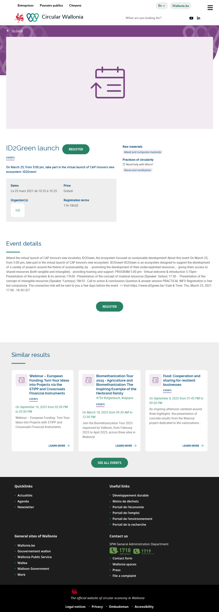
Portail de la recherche (129, 524)
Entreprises (26, 5)
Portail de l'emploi (126, 513)
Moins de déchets (126, 501)
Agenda (23, 501)
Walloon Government (33, 569)
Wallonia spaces (124, 564)
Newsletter (26, 507)
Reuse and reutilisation (137, 170)
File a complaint (124, 576)
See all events (109, 463)
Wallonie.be (26, 545)
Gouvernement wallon (34, 551)
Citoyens (75, 5)
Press (117, 570)
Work (21, 574)
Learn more (59, 445)
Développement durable (131, 495)
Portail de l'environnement (132, 519)
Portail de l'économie (128, 507)
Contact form (122, 558)
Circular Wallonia (62, 17)
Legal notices (75, 607)
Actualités (25, 495)
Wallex (22, 563)
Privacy (97, 607)
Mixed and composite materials (142, 152)
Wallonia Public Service (35, 557)
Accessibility (144, 607)
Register (76, 149)
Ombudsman (119, 607)
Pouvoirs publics (51, 5)
